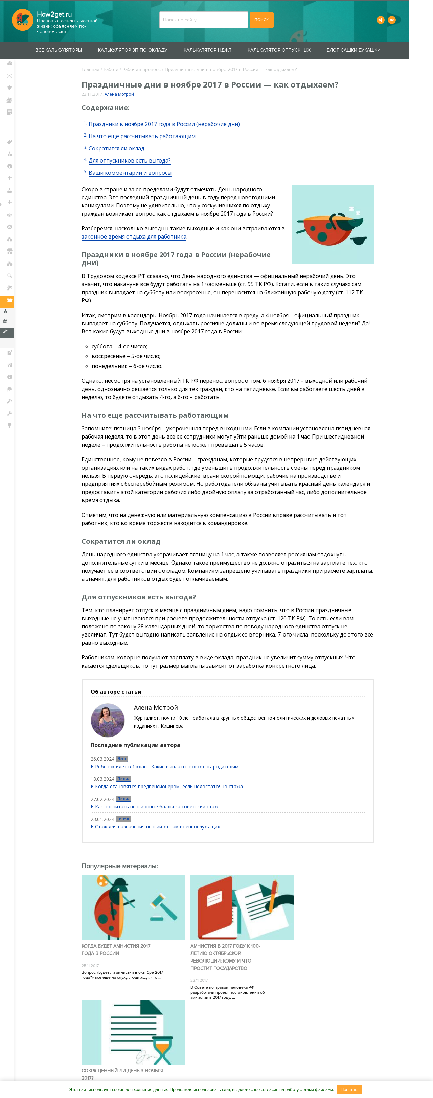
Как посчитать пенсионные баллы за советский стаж (161, 807)
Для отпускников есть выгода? (134, 160)
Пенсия (129, 779)
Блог (17, 439)
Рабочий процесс (146, 69)
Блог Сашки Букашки (366, 50)
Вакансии (231, 1075)
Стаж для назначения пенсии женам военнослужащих (162, 827)
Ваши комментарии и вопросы (134, 172)
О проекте (112, 1075)
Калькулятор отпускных (291, 50)
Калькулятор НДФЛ (220, 50)
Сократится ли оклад (121, 148)
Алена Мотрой (124, 94)
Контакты (146, 1075)
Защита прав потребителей (27, 128)
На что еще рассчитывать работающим (146, 136)
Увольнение (30, 343)
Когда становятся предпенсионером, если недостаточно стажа (174, 787)
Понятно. (349, 1089)
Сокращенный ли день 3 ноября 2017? (321, 943)
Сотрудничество (188, 1075)
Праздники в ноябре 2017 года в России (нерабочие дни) (169, 124)
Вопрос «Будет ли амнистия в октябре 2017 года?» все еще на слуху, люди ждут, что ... (127, 968)
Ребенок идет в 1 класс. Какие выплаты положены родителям (172, 767)
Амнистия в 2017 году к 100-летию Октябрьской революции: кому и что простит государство (218, 951)
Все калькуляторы (70, 50)
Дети (127, 759)
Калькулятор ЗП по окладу (145, 50)
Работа (115, 69)
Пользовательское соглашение (293, 1075)
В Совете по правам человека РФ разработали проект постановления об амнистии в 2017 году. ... (220, 985)
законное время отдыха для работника (143, 236)
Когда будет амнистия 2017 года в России (120, 943)
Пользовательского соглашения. (243, 1027)
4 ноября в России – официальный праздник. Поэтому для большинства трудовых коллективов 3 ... (315, 970)
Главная (95, 69)
